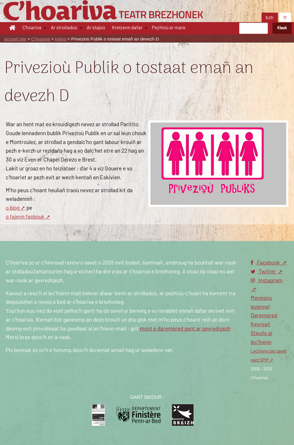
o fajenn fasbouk (25, 217)
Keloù (60, 38)
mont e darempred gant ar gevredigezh (185, 329)
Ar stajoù (96, 27)
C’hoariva (31, 27)
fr (285, 17)
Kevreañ (260, 324)
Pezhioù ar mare (168, 27)
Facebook (266, 263)
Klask (282, 28)
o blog (13, 208)
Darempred (264, 315)
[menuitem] (13, 28)
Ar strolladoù (64, 27)
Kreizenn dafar (127, 27)
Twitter (264, 272)
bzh (270, 17)
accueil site (15, 38)
